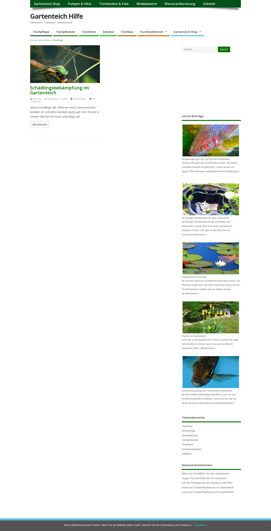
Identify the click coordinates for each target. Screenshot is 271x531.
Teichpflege (41, 32)
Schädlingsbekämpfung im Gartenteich (59, 90)
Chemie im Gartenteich (194, 336)
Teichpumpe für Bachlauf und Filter (211, 482)
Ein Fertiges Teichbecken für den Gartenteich (205, 218)
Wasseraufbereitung (180, 4)
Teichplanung (189, 435)
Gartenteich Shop (47, 4)
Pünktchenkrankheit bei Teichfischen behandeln (207, 390)
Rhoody (37, 98)
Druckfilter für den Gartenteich (211, 473)
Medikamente (146, 4)
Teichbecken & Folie (114, 4)
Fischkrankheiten (151, 32)
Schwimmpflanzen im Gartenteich (214, 487)
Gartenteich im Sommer (194, 277)
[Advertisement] (210, 82)
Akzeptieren (200, 525)
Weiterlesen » (200, 234)
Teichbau (127, 32)
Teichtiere (89, 32)
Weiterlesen (40, 124)
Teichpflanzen (65, 32)
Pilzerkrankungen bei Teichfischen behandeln (206, 159)
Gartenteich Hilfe (56, 16)
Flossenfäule (218, 478)
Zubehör (209, 4)
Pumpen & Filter (80, 4)
